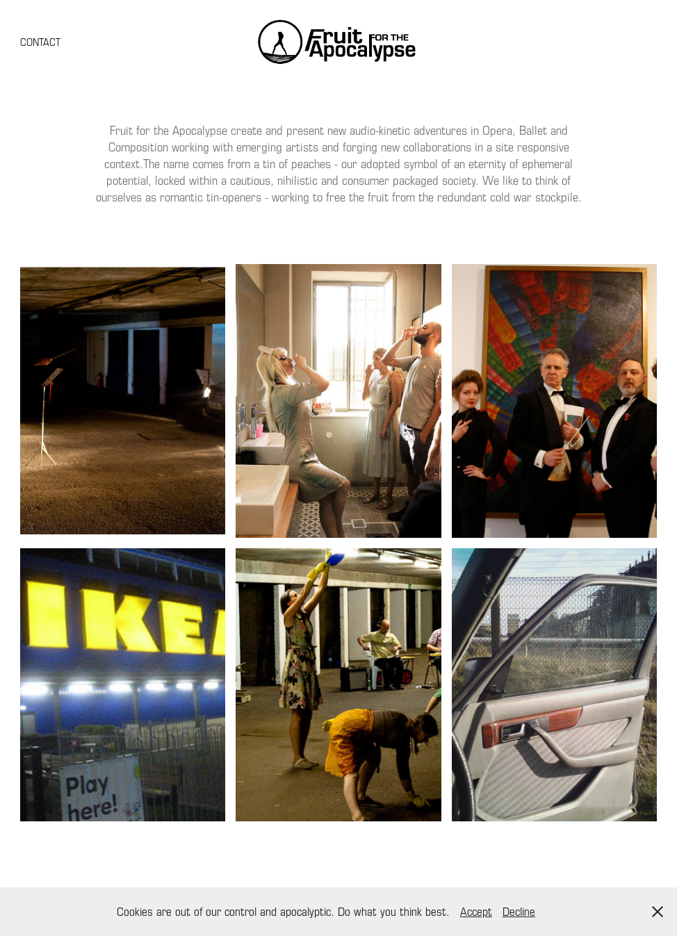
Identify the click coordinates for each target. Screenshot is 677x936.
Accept (476, 911)
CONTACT (40, 42)
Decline (519, 911)
